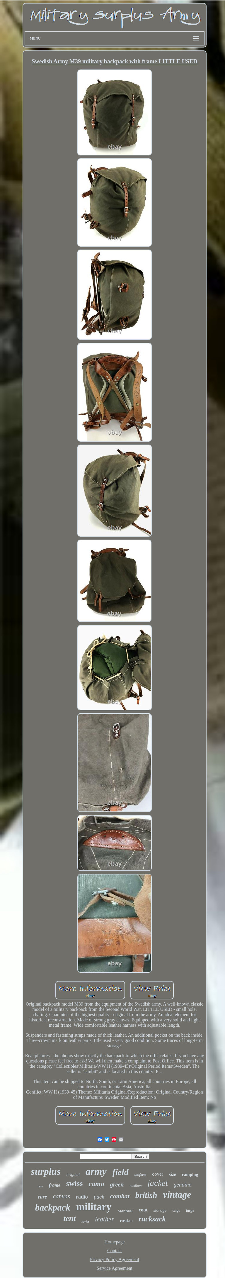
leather (104, 1219)
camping (190, 1174)
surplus (46, 1171)
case (40, 1186)
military (94, 1207)
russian (126, 1220)
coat (143, 1210)
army (96, 1171)
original (73, 1174)
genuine (182, 1185)
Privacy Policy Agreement (114, 1259)
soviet (85, 1221)
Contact (114, 1250)
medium (135, 1185)
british (146, 1195)
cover (157, 1174)
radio (82, 1197)
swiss (74, 1183)
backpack (53, 1207)
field (120, 1172)
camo (96, 1184)
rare (42, 1197)
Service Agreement (114, 1268)
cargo (176, 1210)
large (190, 1210)
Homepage (114, 1241)
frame (54, 1185)
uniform (140, 1175)
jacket (158, 1183)
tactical (125, 1211)
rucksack (152, 1219)
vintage (177, 1194)
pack (99, 1197)
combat (119, 1196)
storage (160, 1210)
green (117, 1184)
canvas (61, 1196)
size (172, 1174)
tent (69, 1218)
